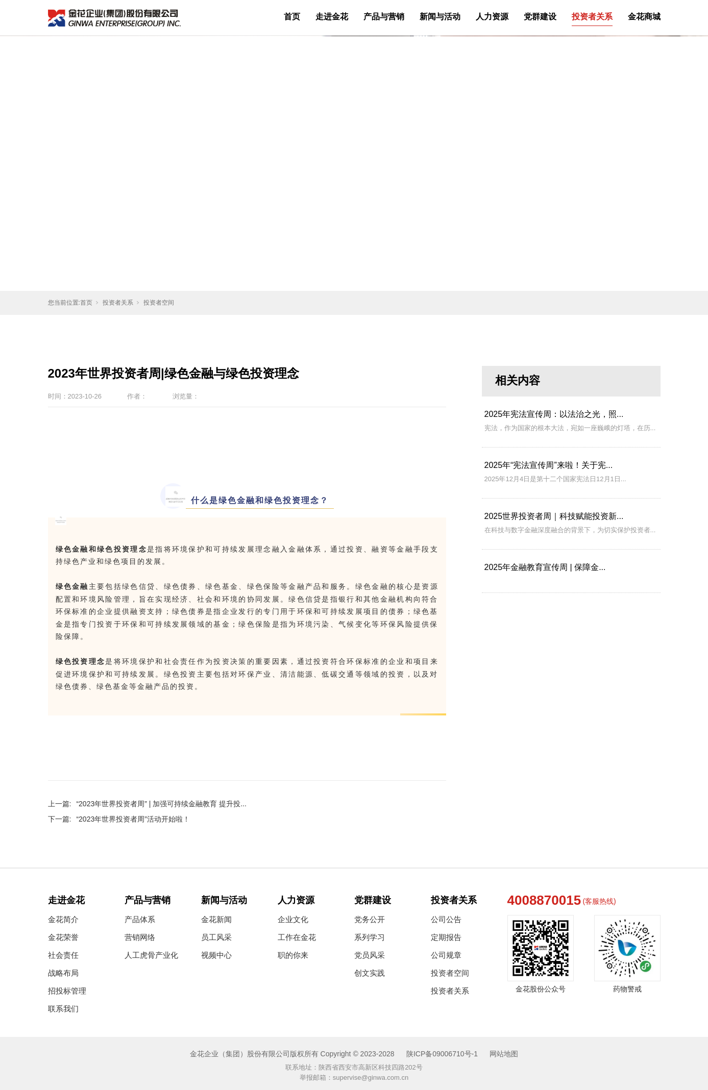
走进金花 (331, 16)
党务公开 (369, 919)
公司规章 (446, 955)
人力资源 (492, 16)
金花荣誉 (63, 937)
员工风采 (216, 937)
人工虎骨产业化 (151, 955)
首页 (292, 16)
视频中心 (216, 955)
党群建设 (540, 16)
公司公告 (446, 919)
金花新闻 (216, 919)
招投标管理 (67, 990)
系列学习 (369, 937)
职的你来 (293, 955)
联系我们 (63, 1008)
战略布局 (63, 973)
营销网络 (140, 937)
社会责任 (63, 955)
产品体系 (140, 919)
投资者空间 (158, 302)
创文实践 (369, 973)
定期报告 (446, 937)
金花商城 (644, 16)
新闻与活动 (440, 16)
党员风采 (369, 955)
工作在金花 (297, 937)
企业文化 (293, 919)
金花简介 (63, 919)
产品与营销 (383, 16)
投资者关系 (592, 16)
